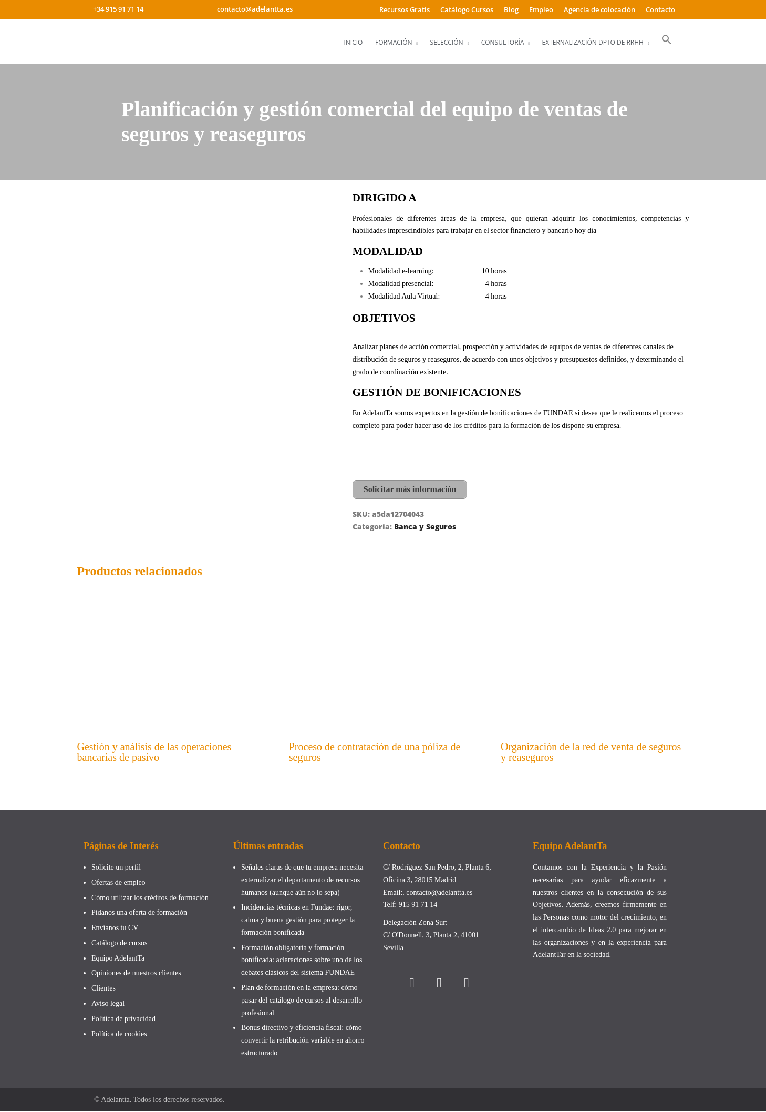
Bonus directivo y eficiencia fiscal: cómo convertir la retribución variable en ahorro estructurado (302, 1041)
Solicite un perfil (116, 868)
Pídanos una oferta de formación (140, 913)
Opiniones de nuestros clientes (136, 974)
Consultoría (502, 42)
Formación (393, 42)
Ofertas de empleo (118, 883)
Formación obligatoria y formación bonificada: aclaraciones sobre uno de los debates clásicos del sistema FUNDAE (302, 960)
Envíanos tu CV (114, 929)
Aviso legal (108, 1004)
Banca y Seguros (425, 526)
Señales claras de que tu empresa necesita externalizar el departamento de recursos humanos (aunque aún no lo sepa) (302, 880)
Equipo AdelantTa (117, 959)
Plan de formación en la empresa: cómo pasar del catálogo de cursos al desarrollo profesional (301, 1001)
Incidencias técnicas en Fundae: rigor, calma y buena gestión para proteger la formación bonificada (298, 920)
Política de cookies (119, 1034)
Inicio (353, 42)
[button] (666, 40)
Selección (446, 42)
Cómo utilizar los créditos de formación (150, 898)
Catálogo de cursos (119, 943)
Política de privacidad (123, 1019)
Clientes (103, 989)
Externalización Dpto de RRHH (593, 42)
